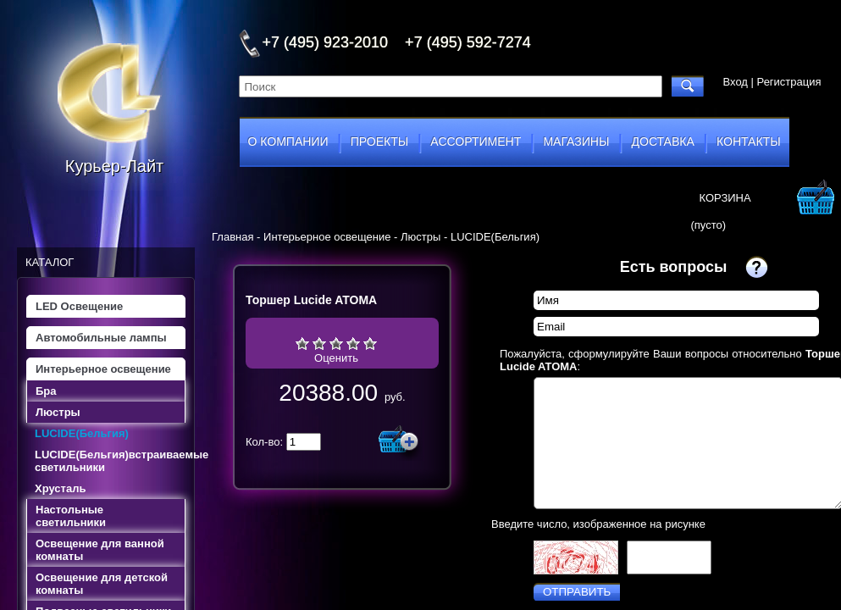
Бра (46, 391)
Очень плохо (302, 343)
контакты (749, 141)
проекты (379, 141)
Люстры (58, 412)
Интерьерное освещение (103, 369)
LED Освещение (79, 306)
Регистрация (789, 81)
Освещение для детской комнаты (102, 583)
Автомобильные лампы (101, 337)
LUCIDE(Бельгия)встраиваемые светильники (110, 461)
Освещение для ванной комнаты (100, 550)
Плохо (319, 343)
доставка (663, 141)
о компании (288, 141)
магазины (576, 141)
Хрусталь (60, 488)
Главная (232, 236)
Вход (735, 81)
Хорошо (353, 343)
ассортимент (475, 141)
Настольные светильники (71, 516)
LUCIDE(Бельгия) (82, 433)
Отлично (370, 343)
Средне (336, 343)
